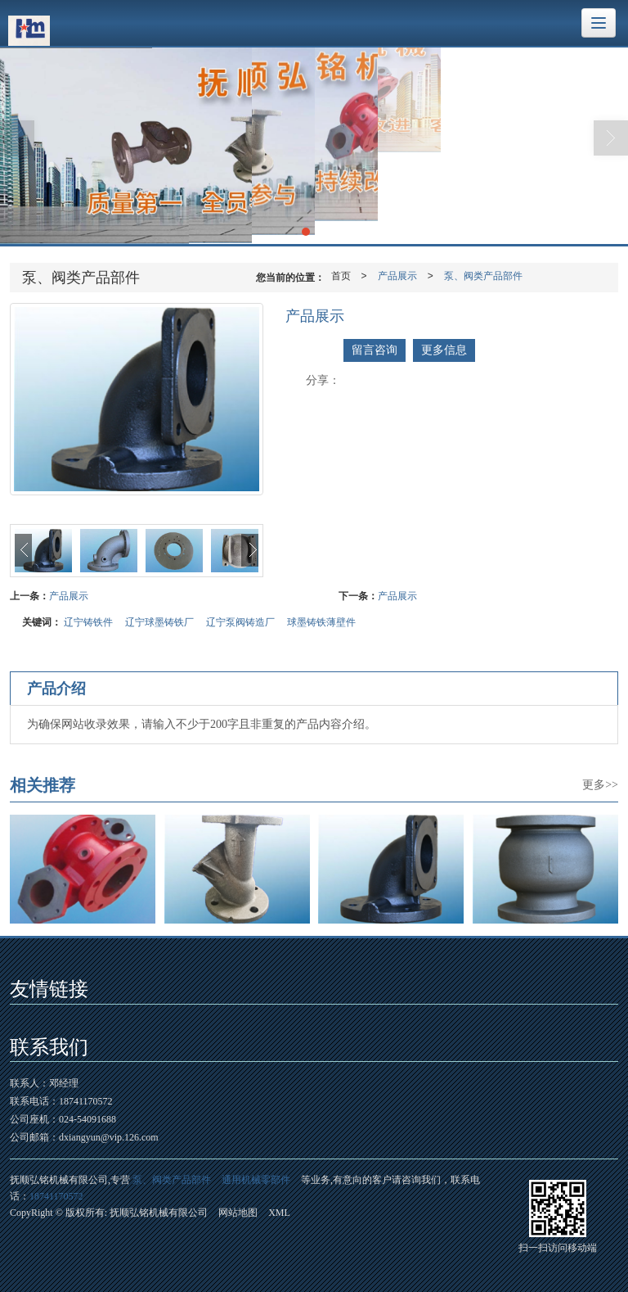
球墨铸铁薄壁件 (321, 622)
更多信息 (444, 350)
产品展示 (397, 276)
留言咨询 (374, 350)
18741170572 (56, 1196)
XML (279, 1212)
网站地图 (238, 1212)
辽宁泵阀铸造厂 (240, 622)
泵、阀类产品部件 (483, 276)
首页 (341, 276)
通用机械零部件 (256, 1180)
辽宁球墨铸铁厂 (159, 622)
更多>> (600, 785)
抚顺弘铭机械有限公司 (159, 1212)
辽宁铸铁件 (88, 622)
